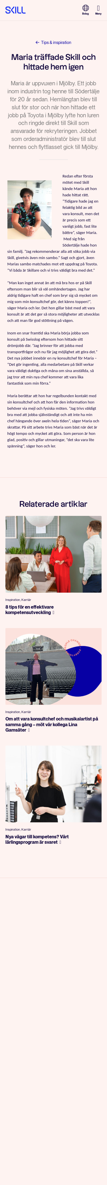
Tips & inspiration (53, 42)
